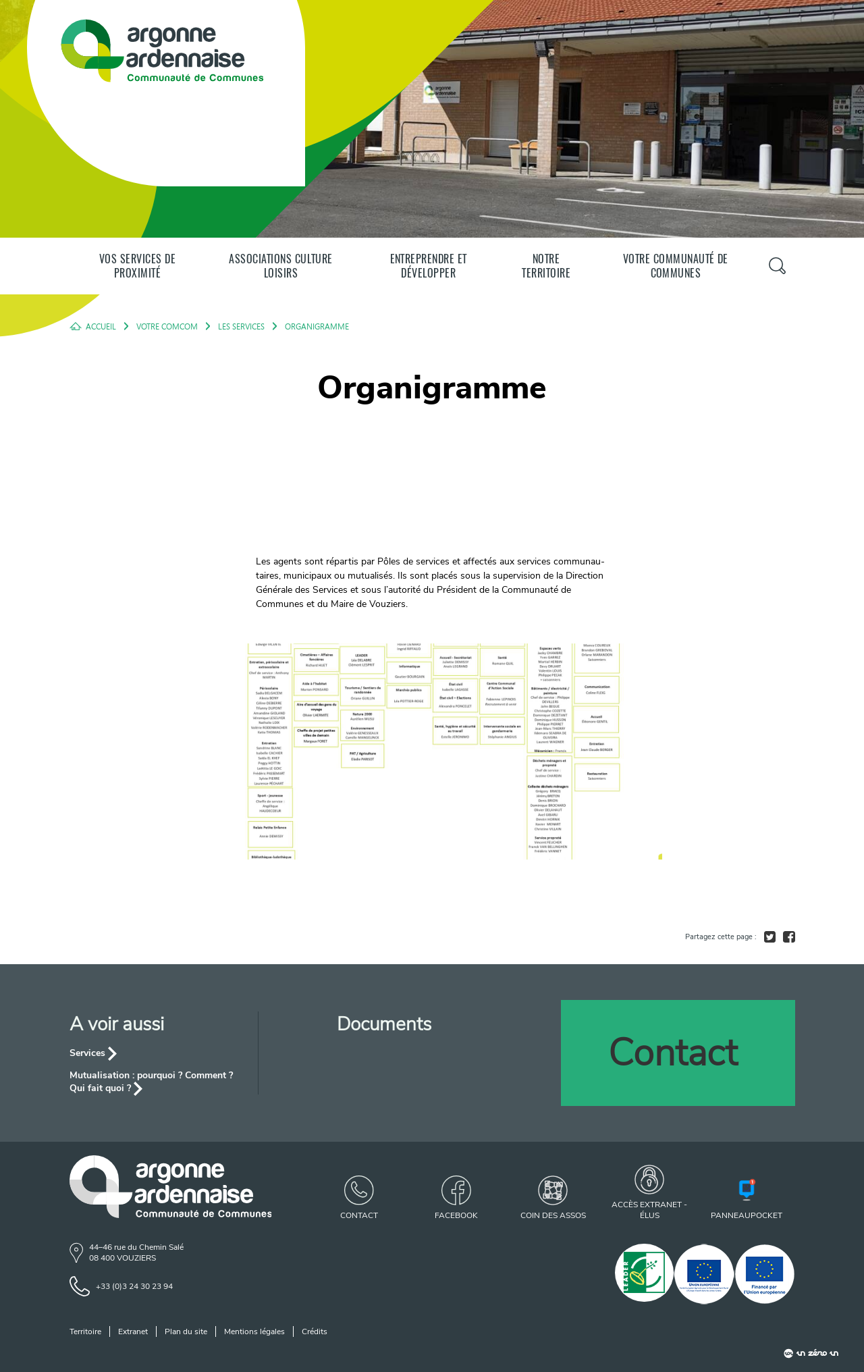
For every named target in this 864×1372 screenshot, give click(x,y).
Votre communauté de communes (675, 266)
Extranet (133, 1331)
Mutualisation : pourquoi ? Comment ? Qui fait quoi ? (151, 1081)
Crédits (314, 1331)
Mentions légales (254, 1331)
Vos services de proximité (137, 266)
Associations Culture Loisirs (281, 266)
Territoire (85, 1331)
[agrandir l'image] (432, 751)
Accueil (101, 326)
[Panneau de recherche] (776, 266)
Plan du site (186, 1331)
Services (87, 1053)
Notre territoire (546, 266)
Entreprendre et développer (428, 266)
